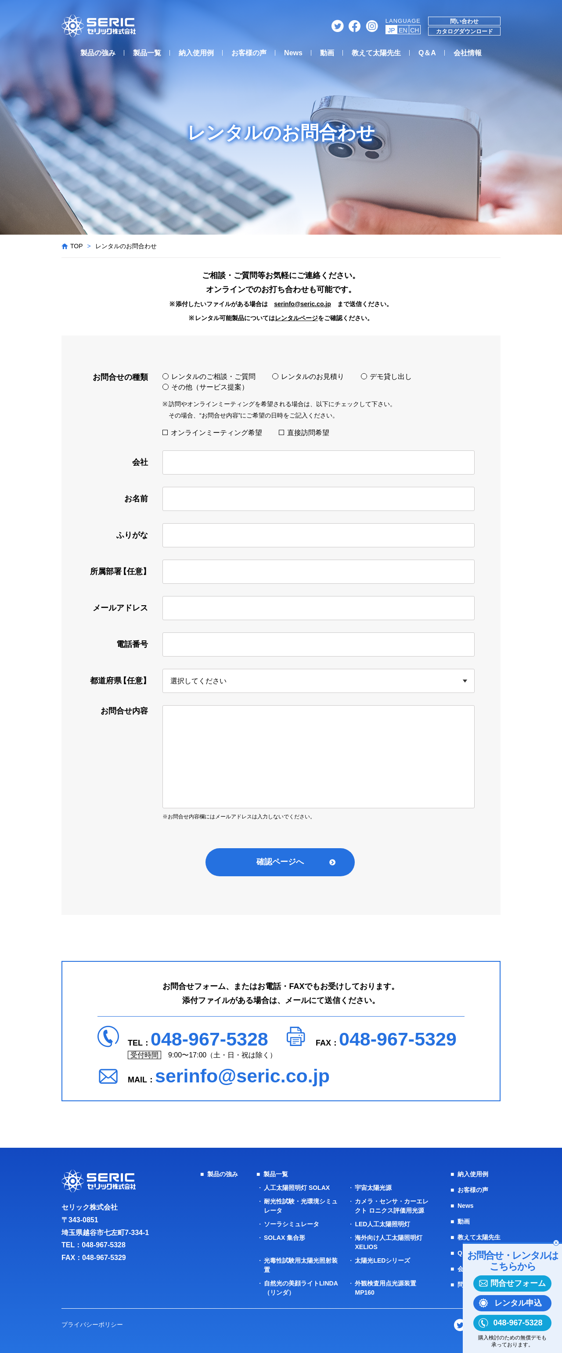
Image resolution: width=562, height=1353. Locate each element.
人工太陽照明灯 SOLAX (297, 1187)
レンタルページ (296, 317)
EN (403, 30)
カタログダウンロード (464, 31)
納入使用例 (196, 53)
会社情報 (468, 53)
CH (414, 30)
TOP (76, 246)
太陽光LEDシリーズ (382, 1260)
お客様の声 (249, 53)
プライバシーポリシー (92, 1324)
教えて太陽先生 (376, 53)
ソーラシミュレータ (291, 1224)
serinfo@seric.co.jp (302, 303)
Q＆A (427, 53)
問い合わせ (464, 21)
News (293, 53)
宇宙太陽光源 (373, 1187)
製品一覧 (147, 53)
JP (391, 30)
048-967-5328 (209, 1039)
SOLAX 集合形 (284, 1237)
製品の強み (97, 53)
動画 (327, 53)
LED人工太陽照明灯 (382, 1224)
